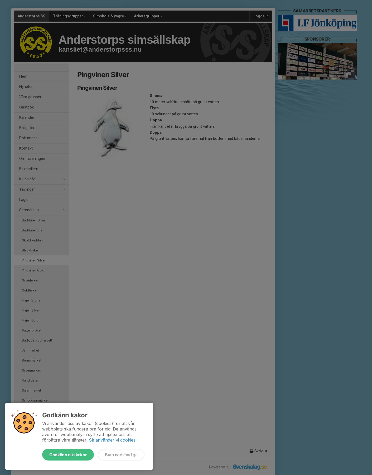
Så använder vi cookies (112, 440)
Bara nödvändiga (121, 454)
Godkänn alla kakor (68, 454)
